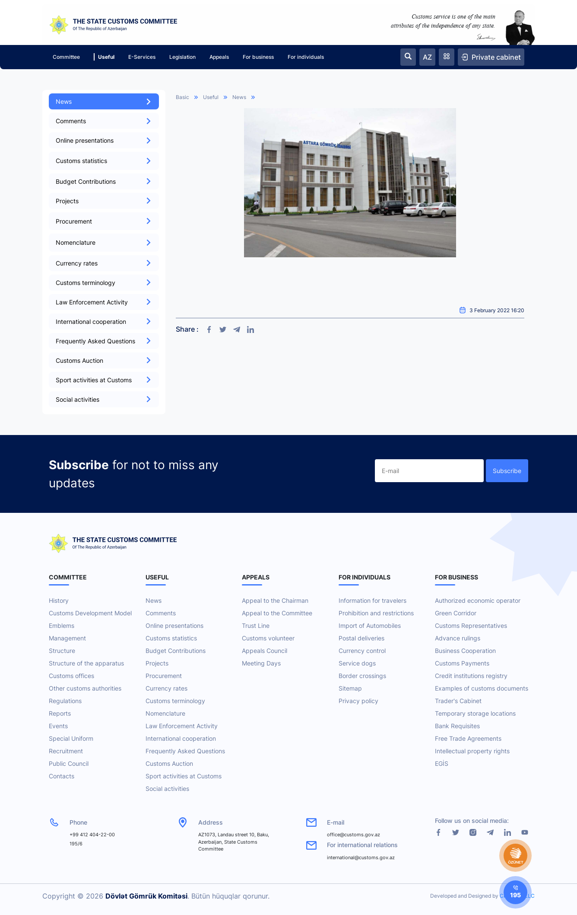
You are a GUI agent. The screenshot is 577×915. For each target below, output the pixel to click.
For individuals (306, 57)
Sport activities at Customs (104, 380)
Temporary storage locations (475, 713)
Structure (62, 650)
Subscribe (507, 470)
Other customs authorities (85, 688)
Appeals (219, 57)
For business (258, 57)
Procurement (164, 675)
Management (67, 638)
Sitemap (350, 688)
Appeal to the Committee (277, 613)
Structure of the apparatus (86, 663)
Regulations (65, 700)
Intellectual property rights (472, 751)
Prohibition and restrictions (376, 613)
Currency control (362, 650)
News (104, 101)
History (59, 600)
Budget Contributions (104, 181)
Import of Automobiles (370, 625)
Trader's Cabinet (458, 700)
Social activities (104, 399)
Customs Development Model (90, 613)
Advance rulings (457, 638)
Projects (104, 201)
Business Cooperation (465, 650)
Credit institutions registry (471, 675)
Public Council (69, 763)
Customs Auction (104, 360)
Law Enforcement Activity (104, 302)
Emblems (61, 625)
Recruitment (66, 751)
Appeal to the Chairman (275, 600)
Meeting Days (261, 663)
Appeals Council (264, 650)
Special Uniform (71, 738)
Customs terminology (104, 282)
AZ (427, 57)
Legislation (182, 57)
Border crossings (362, 675)
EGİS (441, 763)
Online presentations (104, 140)
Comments (104, 121)
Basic (182, 97)
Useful (104, 57)
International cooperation (104, 321)
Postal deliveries (361, 638)
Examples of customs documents (481, 688)
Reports (60, 713)
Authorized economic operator (477, 600)
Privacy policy (358, 700)
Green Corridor (455, 613)
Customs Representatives (471, 625)
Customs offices (71, 675)
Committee (66, 57)
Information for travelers (372, 600)
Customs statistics (171, 638)
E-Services (141, 57)
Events (58, 725)
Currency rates (104, 263)
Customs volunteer (268, 638)
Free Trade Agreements (468, 738)
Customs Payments (462, 663)
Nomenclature (165, 713)
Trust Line (255, 625)
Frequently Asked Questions (104, 341)
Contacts (61, 776)
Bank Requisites (457, 725)
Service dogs (357, 663)
